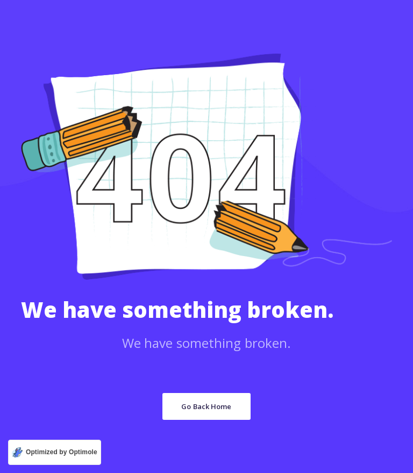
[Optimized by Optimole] (54, 452)
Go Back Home (206, 406)
